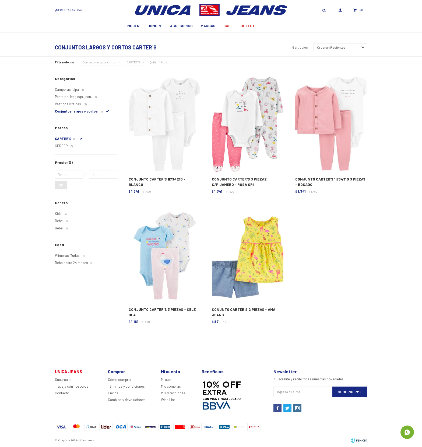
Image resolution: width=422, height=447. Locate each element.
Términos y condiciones (126, 386)
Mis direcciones (173, 393)
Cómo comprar (120, 379)
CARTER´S (133, 62)
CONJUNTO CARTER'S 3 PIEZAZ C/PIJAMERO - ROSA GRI (239, 182)
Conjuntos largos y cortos (99, 62)
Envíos (113, 393)
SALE (228, 25)
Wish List (168, 400)
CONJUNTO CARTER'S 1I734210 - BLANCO (157, 182)
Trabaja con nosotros (71, 386)
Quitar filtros (158, 62)
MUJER (133, 25)
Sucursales (63, 379)
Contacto (62, 393)
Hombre (154, 25)
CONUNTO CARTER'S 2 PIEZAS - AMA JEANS (243, 312)
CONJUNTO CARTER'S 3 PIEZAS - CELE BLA (162, 312)
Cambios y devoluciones (127, 400)
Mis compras (171, 386)
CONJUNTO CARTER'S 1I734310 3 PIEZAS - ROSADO (330, 182)
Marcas (208, 25)
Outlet (248, 25)
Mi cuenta (168, 379)
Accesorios (181, 25)
